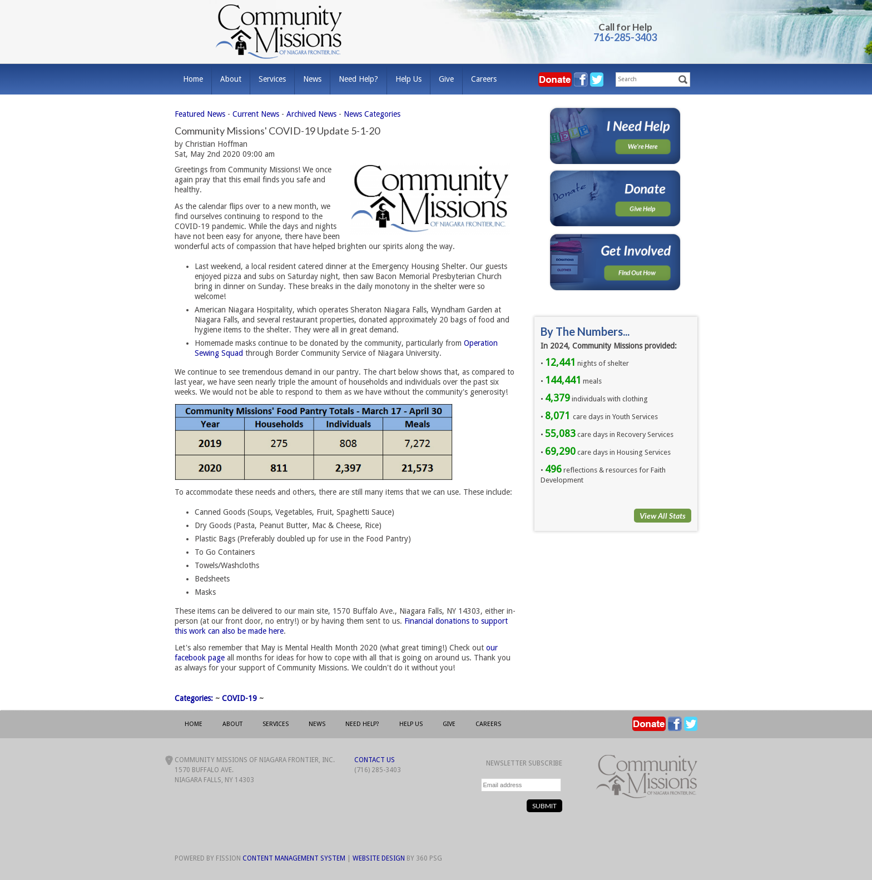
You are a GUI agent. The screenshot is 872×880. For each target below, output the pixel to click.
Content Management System (293, 858)
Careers (484, 78)
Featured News (200, 114)
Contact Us (374, 760)
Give (446, 78)
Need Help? (358, 78)
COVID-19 (239, 698)
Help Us (408, 78)
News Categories (372, 114)
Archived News (311, 114)
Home (193, 78)
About (230, 78)
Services (272, 78)
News (312, 78)
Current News (255, 114)
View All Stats (663, 515)
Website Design (379, 858)
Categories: (194, 698)
